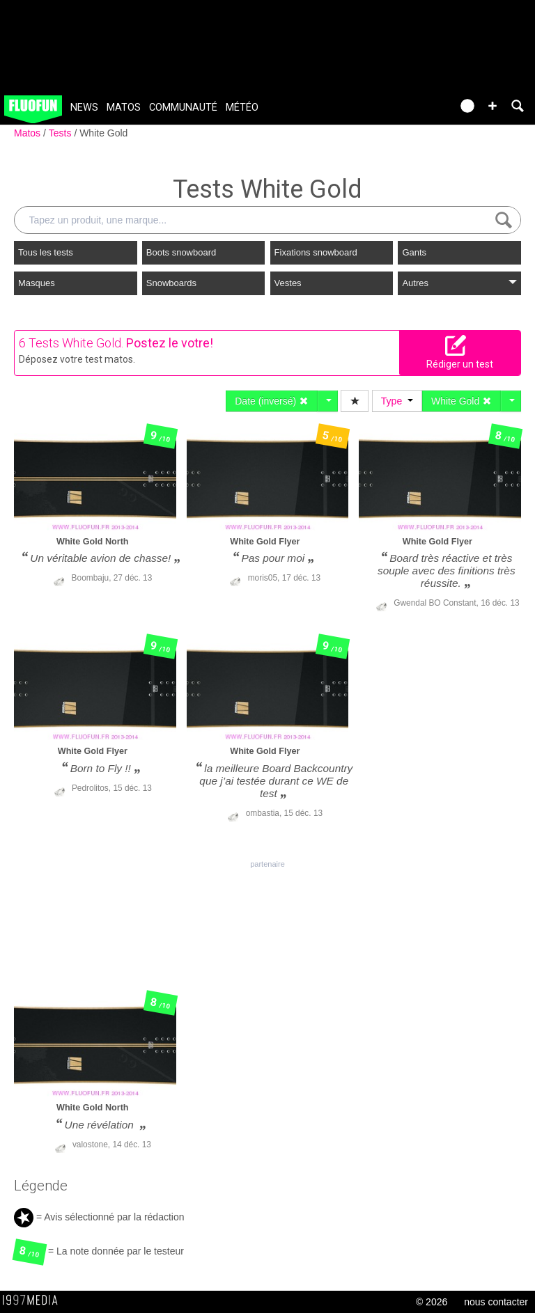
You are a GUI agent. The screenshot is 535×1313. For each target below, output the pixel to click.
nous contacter (496, 1301)
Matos (124, 107)
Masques (36, 283)
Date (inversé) (272, 401)
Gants (414, 252)
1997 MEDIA (34, 1300)
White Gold (103, 133)
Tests (62, 133)
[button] (492, 105)
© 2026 (431, 1301)
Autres (459, 283)
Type (397, 401)
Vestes (288, 283)
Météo (242, 107)
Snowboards (171, 283)
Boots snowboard (181, 252)
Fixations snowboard (315, 252)
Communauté (183, 107)
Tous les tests (45, 252)
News (84, 107)
